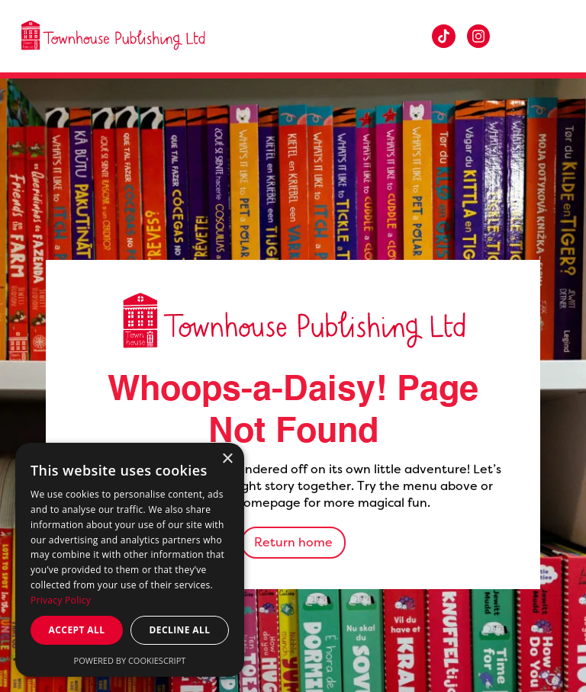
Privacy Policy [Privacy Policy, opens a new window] (61, 600)
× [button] (227, 459)
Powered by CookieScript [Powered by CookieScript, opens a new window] (130, 660)
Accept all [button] (77, 629)
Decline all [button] (180, 629)
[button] (547, 36)
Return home (293, 543)
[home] (113, 36)
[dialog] (129, 560)
